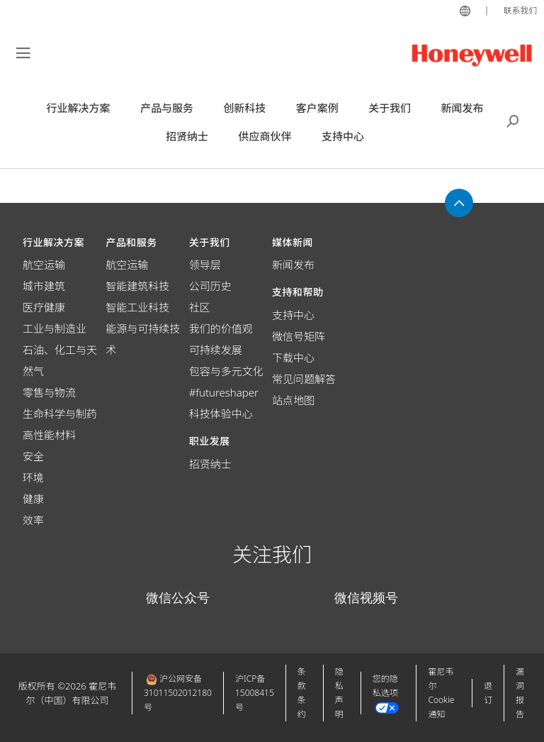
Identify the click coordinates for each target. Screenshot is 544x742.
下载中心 (293, 357)
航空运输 (44, 265)
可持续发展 (215, 350)
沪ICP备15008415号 (254, 692)
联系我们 (518, 10)
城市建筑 (44, 286)
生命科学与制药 (60, 413)
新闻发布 (293, 265)
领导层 (205, 265)
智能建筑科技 (137, 286)
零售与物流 (49, 392)
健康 (33, 499)
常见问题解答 (304, 379)
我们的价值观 (221, 328)
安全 (33, 456)
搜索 (513, 120)
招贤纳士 (210, 464)
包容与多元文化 (226, 371)
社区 (199, 307)
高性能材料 (49, 435)
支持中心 (293, 315)
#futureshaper (224, 392)
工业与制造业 (54, 328)
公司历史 (210, 286)
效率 (33, 520)
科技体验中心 (221, 413)
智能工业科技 (137, 307)
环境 (33, 477)
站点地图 (293, 400)
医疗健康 (44, 307)
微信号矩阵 (298, 336)
